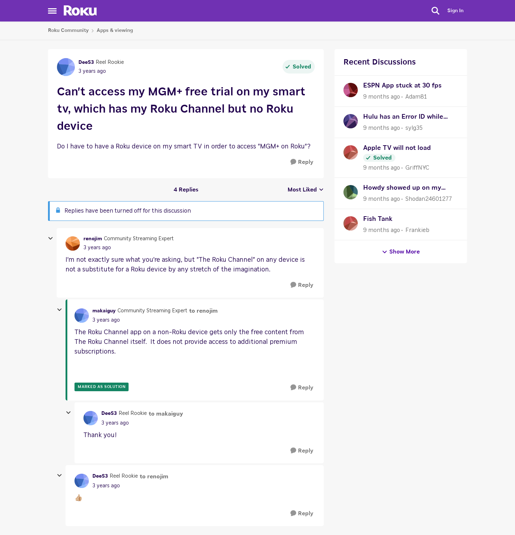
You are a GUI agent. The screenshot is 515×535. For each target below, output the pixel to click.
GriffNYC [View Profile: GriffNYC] (417, 168)
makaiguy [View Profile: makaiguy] (104, 310)
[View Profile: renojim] (73, 243)
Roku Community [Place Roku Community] (68, 30)
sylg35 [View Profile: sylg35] (414, 128)
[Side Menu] (52, 10)
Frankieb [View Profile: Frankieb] (417, 230)
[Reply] (302, 162)
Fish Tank (378, 219)
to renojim (203, 311)
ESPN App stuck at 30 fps (402, 85)
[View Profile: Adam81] (350, 90)
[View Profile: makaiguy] (81, 315)
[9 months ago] (381, 97)
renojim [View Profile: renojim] (92, 238)
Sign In (455, 10)
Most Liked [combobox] (306, 190)
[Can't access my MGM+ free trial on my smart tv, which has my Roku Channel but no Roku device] (97, 248)
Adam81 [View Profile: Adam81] (416, 97)
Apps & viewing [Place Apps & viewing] (115, 30)
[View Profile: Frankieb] (350, 223)
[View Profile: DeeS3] (66, 67)
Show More (401, 252)
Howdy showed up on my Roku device (402, 189)
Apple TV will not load (397, 148)
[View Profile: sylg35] (350, 121)
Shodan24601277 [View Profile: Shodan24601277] (428, 199)
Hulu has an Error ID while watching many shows (403, 118)
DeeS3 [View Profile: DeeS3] (86, 62)
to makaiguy (166, 414)
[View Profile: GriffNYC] (350, 152)
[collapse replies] (50, 238)
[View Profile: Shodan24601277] (350, 192)
